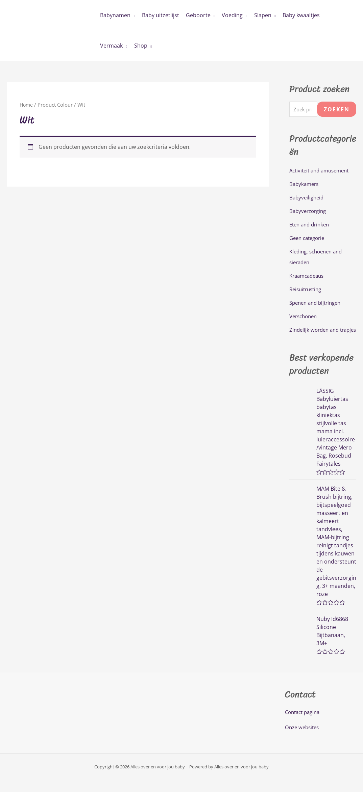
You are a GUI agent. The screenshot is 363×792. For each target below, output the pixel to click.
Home (27, 104)
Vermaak (111, 45)
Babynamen (115, 15)
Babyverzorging (309, 212)
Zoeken (336, 109)
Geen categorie (308, 239)
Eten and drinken (311, 225)
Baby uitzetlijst (160, 15)
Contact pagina (304, 724)
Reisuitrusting (307, 290)
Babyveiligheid (307, 198)
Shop (140, 45)
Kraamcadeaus (308, 276)
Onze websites (303, 739)
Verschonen (304, 317)
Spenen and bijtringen (317, 303)
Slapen (262, 15)
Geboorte (198, 15)
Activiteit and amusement (322, 171)
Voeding (232, 15)
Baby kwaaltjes (301, 15)
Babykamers (305, 185)
